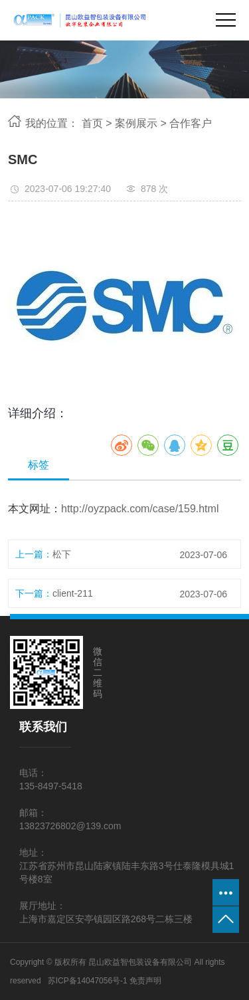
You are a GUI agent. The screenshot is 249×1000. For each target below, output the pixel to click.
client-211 (72, 593)
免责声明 (145, 980)
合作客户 (190, 123)
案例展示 (136, 123)
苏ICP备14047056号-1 (87, 980)
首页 (92, 123)
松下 (61, 554)
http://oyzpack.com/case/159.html (139, 508)
